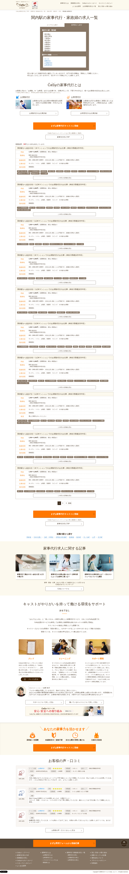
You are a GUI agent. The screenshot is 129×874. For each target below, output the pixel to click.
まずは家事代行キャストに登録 (64, 126)
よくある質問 (76, 6)
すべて (46, 59)
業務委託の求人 (75, 3)
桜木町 (78, 537)
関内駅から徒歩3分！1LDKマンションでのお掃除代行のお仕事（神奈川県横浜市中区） (51, 221)
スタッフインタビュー (24, 863)
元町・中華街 (48, 537)
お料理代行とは (47, 857)
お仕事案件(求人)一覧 (89, 6)
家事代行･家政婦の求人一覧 (38, 11)
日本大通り (37, 537)
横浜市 (55, 11)
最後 (69, 503)
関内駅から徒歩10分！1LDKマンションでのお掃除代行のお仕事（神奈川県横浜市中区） (52, 185)
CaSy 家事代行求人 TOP (22, 11)
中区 (60, 11)
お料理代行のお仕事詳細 (88, 113)
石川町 (100, 537)
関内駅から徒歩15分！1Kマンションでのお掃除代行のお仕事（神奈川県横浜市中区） (51, 148)
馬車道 (29, 537)
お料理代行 (48, 65)
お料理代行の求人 (73, 860)
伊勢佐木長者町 (61, 537)
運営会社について (97, 858)
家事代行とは (64, 3)
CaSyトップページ (23, 852)
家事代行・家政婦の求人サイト (23, 5)
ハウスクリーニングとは (50, 860)
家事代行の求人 (72, 855)
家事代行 (47, 61)
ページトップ (124, 844)
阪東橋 (71, 537)
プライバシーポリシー (99, 860)
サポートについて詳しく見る (43, 702)
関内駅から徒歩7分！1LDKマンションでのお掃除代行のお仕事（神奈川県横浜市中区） (51, 394)
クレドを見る (31, 679)
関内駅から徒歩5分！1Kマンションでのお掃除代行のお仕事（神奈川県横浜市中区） (50, 255)
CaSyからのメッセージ (89, 3)
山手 (93, 537)
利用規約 (94, 863)
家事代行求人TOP (63, 137)
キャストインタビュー (105, 3)
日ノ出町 (86, 537)
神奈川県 (49, 11)
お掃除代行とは (47, 855)
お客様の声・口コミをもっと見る (63, 830)
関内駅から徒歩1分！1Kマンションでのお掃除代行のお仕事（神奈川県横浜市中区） (50, 468)
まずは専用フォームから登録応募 (64, 843)
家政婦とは (46, 862)
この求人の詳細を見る (64, 178)
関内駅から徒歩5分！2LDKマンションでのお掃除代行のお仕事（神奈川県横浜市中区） (51, 323)
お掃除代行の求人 (73, 857)
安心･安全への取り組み (105, 6)
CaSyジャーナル (63, 589)
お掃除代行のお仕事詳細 (37, 113)
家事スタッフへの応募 (99, 855)
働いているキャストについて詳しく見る (83, 702)
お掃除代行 (48, 63)
